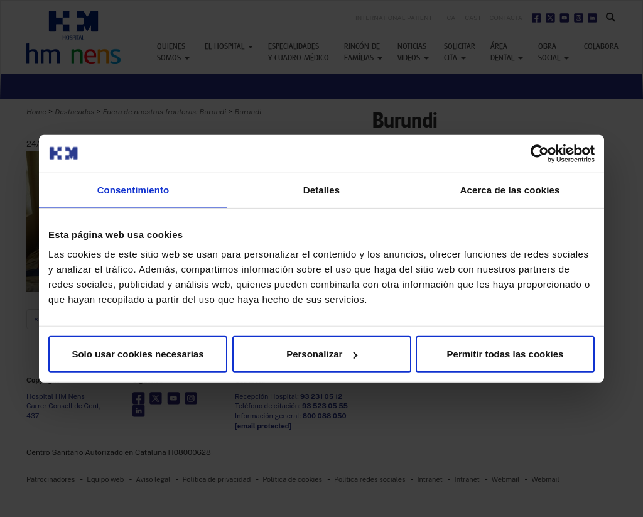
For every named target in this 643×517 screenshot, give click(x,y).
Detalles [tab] (321, 189)
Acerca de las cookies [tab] (510, 189)
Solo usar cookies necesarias (137, 354)
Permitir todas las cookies (505, 354)
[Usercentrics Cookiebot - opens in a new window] (540, 153)
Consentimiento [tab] (133, 189)
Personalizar (321, 354)
